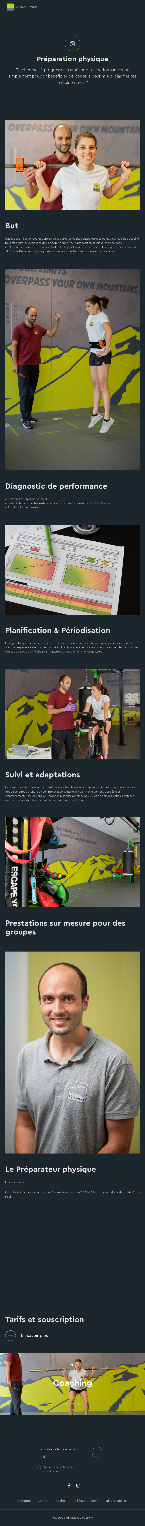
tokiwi (89, 1517)
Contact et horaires (52, 1500)
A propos (24, 1500)
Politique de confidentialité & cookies (99, 1500)
